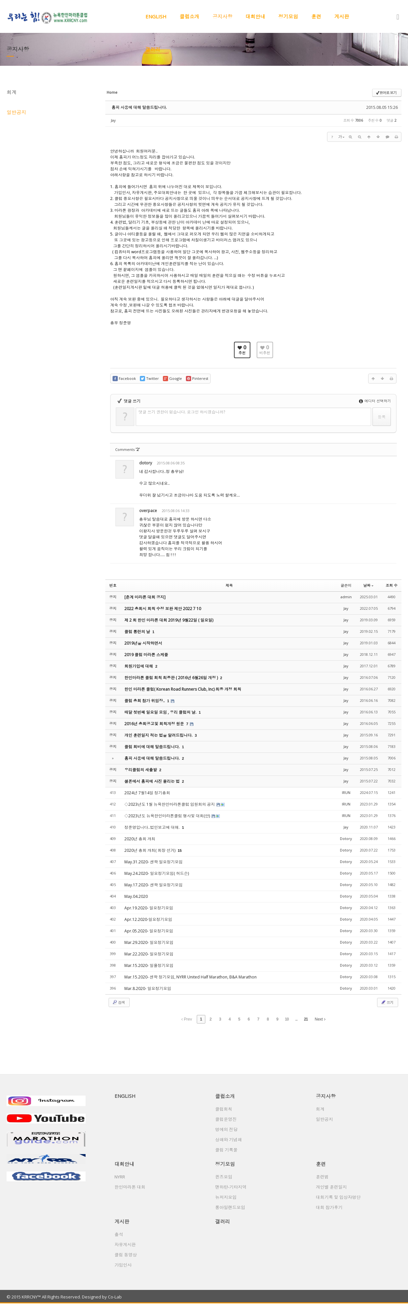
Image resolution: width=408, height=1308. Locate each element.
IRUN (346, 792)
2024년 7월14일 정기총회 (147, 793)
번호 (112, 585)
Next (320, 1019)
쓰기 (387, 1002)
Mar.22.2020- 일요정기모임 (148, 954)
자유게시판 (125, 1244)
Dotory (346, 838)
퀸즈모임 (223, 1177)
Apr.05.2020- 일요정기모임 (148, 931)
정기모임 (288, 16)
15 (180, 850)
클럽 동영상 (126, 1255)
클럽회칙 (223, 1109)
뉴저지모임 (226, 1197)
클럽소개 (189, 16)
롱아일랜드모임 (230, 1207)
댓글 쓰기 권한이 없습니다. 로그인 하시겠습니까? (182, 412)
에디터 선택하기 (375, 400)
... (296, 1019)
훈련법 (322, 1177)
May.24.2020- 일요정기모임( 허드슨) (156, 873)
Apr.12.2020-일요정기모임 (148, 919)
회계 (11, 92)
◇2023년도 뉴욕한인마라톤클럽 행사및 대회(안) (167, 816)
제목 (229, 585)
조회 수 (391, 585)
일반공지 (16, 112)
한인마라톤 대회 (130, 1187)
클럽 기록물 (226, 1150)
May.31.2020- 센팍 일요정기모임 (153, 862)
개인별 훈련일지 (331, 1187)
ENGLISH (155, 16)
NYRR (120, 1177)
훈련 (316, 16)
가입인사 (123, 1265)
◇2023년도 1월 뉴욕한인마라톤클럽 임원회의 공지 (170, 804)
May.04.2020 (136, 896)
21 (306, 1019)
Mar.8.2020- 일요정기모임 (147, 988)
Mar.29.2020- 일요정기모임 (148, 942)
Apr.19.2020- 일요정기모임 (148, 908)
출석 (119, 1234)
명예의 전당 (226, 1129)
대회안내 (255, 16)
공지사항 (222, 16)
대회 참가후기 (329, 1207)
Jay (113, 120)
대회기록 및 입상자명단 (338, 1197)
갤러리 (152, 49)
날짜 (368, 585)
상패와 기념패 (228, 1140)
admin (346, 596)
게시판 (341, 16)
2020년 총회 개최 (139, 839)
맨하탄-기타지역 (230, 1187)
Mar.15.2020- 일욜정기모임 (148, 965)
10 (287, 1019)
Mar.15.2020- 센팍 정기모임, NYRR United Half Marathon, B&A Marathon (190, 977)
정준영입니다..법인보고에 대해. (152, 827)
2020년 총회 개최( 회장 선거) (150, 850)
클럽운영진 (226, 1119)
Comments (127, 449)
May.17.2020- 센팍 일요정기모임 (153, 885)
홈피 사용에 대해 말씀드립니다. (139, 107)
